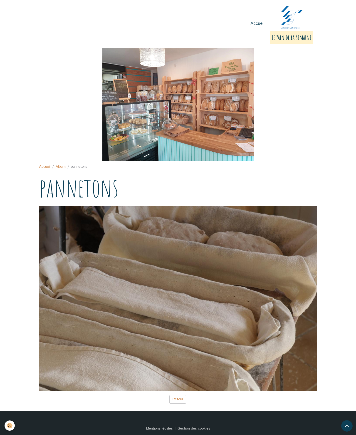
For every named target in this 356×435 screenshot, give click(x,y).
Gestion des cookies (194, 428)
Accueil (257, 23)
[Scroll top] (347, 426)
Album (61, 166)
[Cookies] (10, 425)
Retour (177, 399)
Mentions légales (159, 428)
